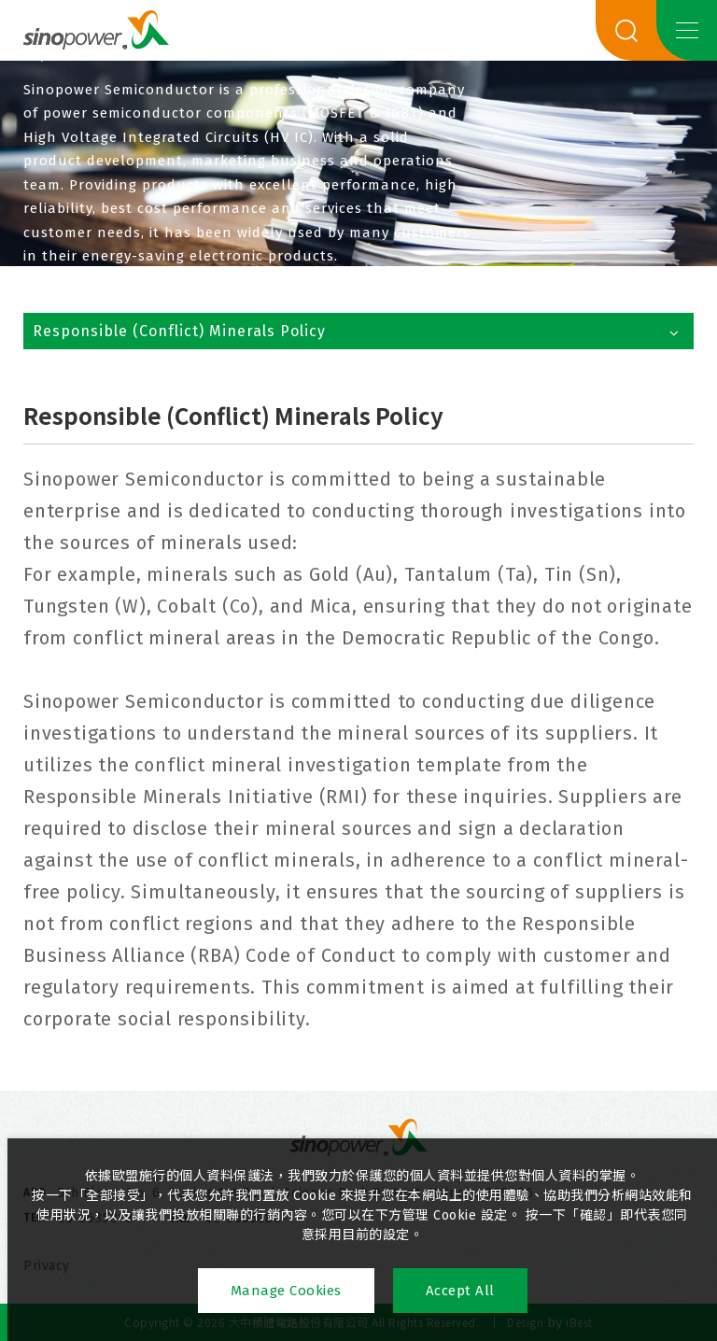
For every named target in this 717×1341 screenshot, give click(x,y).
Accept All (460, 1290)
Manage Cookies (286, 1290)
